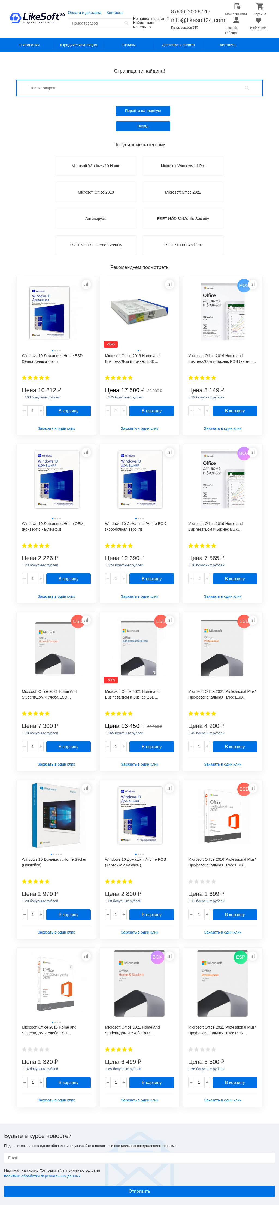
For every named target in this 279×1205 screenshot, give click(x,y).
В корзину (68, 411)
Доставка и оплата (178, 45)
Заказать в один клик (56, 428)
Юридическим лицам (79, 45)
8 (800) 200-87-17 (190, 11)
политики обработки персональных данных (42, 1176)
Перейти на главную (143, 110)
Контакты (115, 12)
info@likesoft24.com (198, 20)
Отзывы (128, 45)
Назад (142, 126)
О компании (29, 45)
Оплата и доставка (84, 12)
